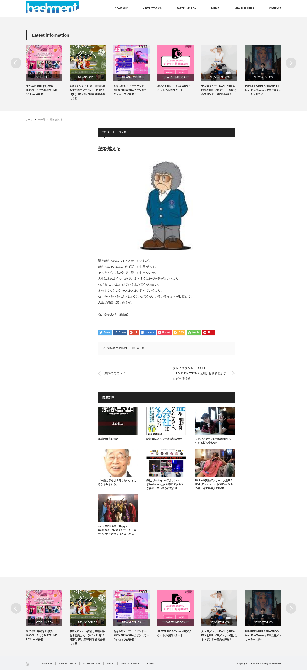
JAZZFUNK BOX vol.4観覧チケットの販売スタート (174, 88)
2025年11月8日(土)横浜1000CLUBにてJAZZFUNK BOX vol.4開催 (41, 90)
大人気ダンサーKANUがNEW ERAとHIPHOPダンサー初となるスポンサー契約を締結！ (219, 90)
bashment (121, 348)
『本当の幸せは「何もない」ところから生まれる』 (117, 482)
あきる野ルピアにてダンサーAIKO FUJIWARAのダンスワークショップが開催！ (131, 90)
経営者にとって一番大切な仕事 (164, 438)
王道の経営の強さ (108, 438)
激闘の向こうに (114, 373)
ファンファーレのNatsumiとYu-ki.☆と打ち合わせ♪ (213, 440)
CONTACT (275, 8)
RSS (27, 664)
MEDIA (215, 8)
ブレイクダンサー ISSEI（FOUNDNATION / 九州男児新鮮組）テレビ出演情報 (200, 373)
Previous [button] (16, 63)
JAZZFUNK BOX (186, 8)
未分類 (41, 119)
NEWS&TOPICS (152, 8)
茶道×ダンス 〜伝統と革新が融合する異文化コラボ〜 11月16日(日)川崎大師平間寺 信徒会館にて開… (87, 92)
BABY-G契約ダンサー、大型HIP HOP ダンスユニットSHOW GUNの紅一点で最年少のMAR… (214, 484)
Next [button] (291, 63)
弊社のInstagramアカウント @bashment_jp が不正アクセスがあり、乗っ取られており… (164, 484)
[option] (48, 71)
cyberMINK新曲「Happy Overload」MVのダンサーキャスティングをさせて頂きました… (117, 530)
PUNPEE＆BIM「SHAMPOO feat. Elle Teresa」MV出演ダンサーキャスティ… (263, 90)
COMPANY (121, 8)
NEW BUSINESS (244, 8)
